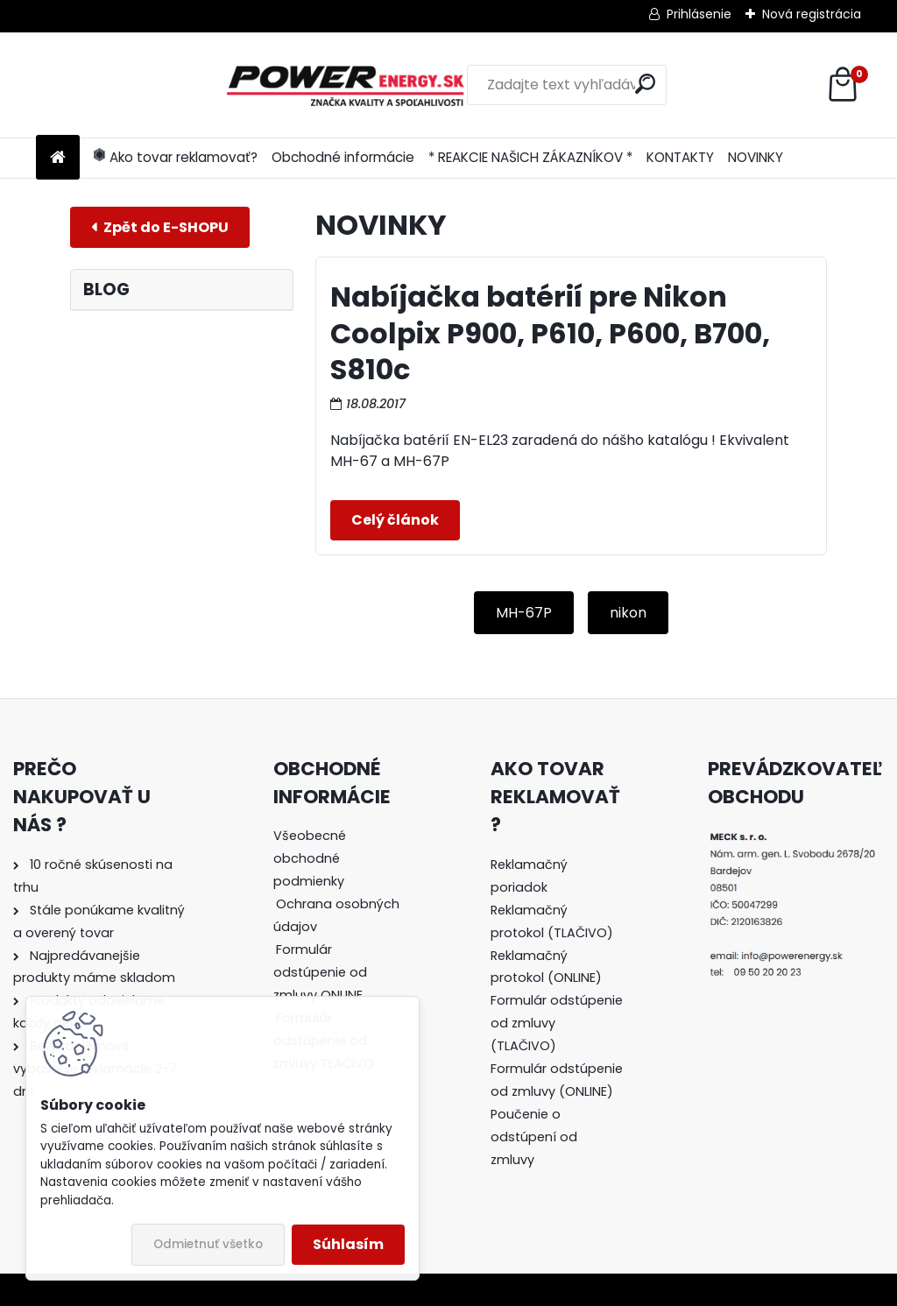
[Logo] (156, 85)
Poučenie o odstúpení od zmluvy (534, 1136)
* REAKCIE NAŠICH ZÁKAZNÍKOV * (530, 157)
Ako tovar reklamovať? (176, 157)
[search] (565, 84)
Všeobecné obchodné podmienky (309, 858)
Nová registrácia (811, 14)
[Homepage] (58, 158)
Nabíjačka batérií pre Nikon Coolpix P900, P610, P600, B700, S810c (550, 333)
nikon (628, 613)
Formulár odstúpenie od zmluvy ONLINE (320, 972)
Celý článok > (395, 520)
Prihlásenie (699, 14)
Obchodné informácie (343, 157)
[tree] (339, 961)
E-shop (160, 227)
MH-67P (524, 613)
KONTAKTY (680, 157)
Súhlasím (348, 1244)
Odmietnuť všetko (208, 1244)
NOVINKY (755, 157)
